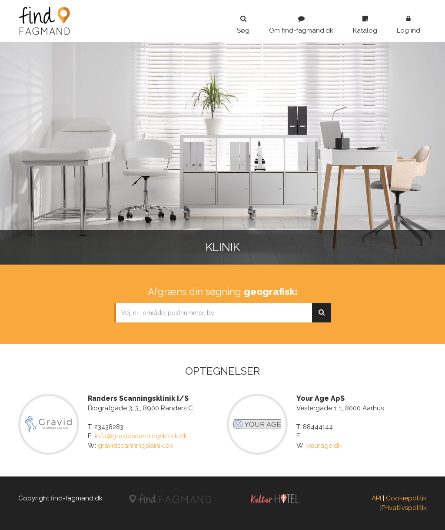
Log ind (408, 24)
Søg (243, 24)
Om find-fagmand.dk (301, 24)
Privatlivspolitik (404, 508)
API (376, 498)
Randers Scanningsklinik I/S (138, 398)
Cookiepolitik (406, 498)
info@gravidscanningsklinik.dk (141, 436)
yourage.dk (324, 445)
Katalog (365, 24)
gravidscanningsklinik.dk (135, 445)
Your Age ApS (320, 398)
